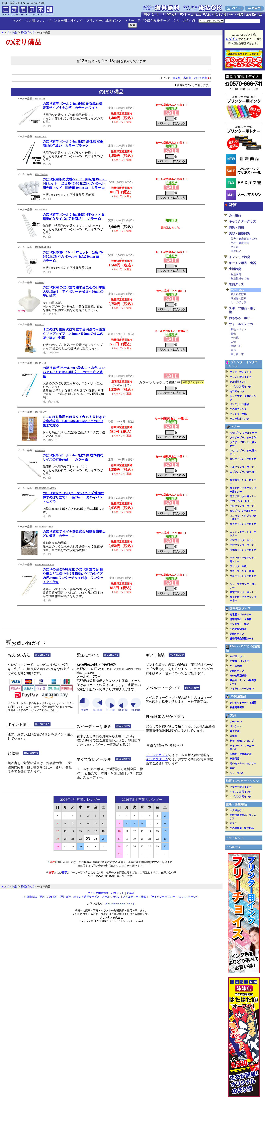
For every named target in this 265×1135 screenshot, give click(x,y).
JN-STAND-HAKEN (45, 488)
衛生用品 (236, 251)
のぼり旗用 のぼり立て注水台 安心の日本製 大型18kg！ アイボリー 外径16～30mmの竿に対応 (74, 291)
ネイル (235, 246)
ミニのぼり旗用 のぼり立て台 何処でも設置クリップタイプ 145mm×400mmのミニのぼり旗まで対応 (74, 333)
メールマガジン (157, 755)
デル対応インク (238, 381)
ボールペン (236, 721)
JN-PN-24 (40, 450)
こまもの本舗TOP (98, 893)
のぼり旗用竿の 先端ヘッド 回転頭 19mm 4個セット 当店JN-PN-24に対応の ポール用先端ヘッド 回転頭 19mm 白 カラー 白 (75, 183)
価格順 (176, 77)
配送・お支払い (48, 896)
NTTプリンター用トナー (243, 545)
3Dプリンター (237, 656)
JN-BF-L (39, 324)
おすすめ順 (200, 77)
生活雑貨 (235, 269)
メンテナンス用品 (239, 404)
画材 (232, 768)
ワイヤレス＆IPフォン (242, 688)
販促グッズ (236, 284)
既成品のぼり (238, 298)
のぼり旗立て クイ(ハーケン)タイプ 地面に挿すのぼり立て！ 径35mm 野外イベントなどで (73, 497)
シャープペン (237, 773)
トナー (129, 20)
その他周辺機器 (238, 629)
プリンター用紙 (238, 414)
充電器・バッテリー (240, 614)
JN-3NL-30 (40, 363)
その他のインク (238, 409)
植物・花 (236, 346)
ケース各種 (236, 666)
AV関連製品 (238, 696)
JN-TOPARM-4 (43, 247)
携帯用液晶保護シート (242, 638)
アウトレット (235, 838)
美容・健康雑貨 (239, 233)
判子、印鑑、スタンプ (242, 740)
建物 (233, 333)
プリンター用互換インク (65, 20)
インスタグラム (157, 759)
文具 (176, 20)
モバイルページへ (188, 896)
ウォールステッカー (242, 324)
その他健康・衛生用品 (242, 828)
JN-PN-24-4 (41, 209)
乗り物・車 (237, 354)
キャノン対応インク (240, 377)
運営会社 (65, 896)
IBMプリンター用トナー (243, 506)
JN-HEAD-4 (41, 174)
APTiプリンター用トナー (243, 432)
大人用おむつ (35, 20)
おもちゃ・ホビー (241, 318)
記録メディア (237, 633)
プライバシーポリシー (162, 896)
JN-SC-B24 (41, 136)
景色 (233, 350)
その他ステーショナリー (243, 763)
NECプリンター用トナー (243, 540)
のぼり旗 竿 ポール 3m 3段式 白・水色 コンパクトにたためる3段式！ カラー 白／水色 (74, 372)
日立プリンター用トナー (243, 496)
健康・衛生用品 (236, 804)
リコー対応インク (239, 418)
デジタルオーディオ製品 (243, 702)
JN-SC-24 (40, 98)
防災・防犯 (236, 227)
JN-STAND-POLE (44, 564)
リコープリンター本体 (242, 571)
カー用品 (235, 215)
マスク (17, 20)
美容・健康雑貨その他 (244, 238)
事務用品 (234, 758)
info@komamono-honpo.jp (120, 903)
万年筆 (233, 736)
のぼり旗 (188, 20)
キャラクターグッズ (242, 221)
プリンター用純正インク (103, 20)
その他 (235, 337)
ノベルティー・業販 (134, 896)
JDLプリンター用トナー (243, 510)
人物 (233, 341)
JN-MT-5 (39, 282)
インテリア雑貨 (239, 257)
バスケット (117, 893)
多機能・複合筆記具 (240, 753)
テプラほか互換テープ (154, 20)
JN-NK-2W (41, 412)
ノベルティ (233, 847)
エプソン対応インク (240, 386)
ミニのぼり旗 (238, 302)
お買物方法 (30, 896)
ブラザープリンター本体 (243, 437)
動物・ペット (238, 329)
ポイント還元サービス (86, 896)
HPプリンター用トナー (242, 501)
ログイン (232, 39)
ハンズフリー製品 (239, 624)
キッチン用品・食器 (242, 263)
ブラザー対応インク (240, 372)
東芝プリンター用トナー (243, 592)
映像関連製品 (237, 707)
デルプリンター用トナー (243, 467)
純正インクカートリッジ (242, 780)
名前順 (187, 77)
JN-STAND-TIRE (44, 526)
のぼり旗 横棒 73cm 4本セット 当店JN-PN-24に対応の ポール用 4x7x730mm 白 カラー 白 (73, 256)
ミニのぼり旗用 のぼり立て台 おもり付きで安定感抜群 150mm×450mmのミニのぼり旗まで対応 (74, 421)
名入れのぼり (238, 294)
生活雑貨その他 (240, 278)
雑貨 (233, 205)
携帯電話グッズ (240, 608)
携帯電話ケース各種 (240, 619)
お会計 (131, 893)
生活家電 (236, 274)
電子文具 (234, 731)
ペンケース (236, 726)
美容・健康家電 (240, 242)
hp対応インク (237, 391)
